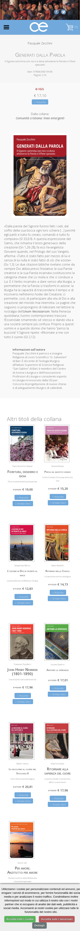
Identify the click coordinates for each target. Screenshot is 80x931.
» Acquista (40, 102)
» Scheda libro (23, 503)
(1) (72, 27)
